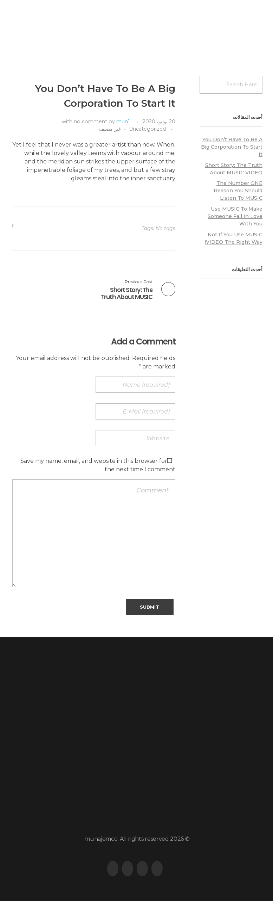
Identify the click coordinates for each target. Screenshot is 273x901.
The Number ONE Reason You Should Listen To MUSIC (238, 190)
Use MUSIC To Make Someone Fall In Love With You (235, 216)
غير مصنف (110, 129)
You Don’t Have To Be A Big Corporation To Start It (231, 146)
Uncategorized (147, 129)
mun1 (123, 121)
